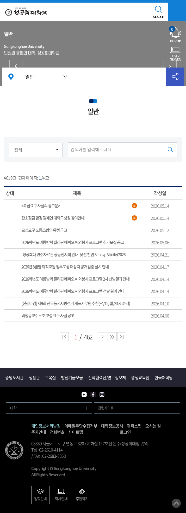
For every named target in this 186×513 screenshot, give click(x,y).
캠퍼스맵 (134, 426)
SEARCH (158, 17)
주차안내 (38, 432)
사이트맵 (75, 432)
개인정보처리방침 (45, 426)
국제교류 (170, 66)
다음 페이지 (102, 336)
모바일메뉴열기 (177, 12)
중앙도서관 (14, 377)
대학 (13, 407)
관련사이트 (106, 407)
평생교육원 (140, 377)
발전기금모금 (72, 377)
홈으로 (11, 77)
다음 (112, 336)
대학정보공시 (112, 426)
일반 (29, 76)
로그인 (125, 432)
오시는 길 (153, 426)
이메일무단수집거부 (80, 426)
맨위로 (176, 503)
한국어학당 (163, 377)
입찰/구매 (15, 66)
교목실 (50, 377)
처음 (64, 336)
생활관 (34, 377)
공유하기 (175, 77)
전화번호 (57, 432)
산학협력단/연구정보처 (107, 377)
